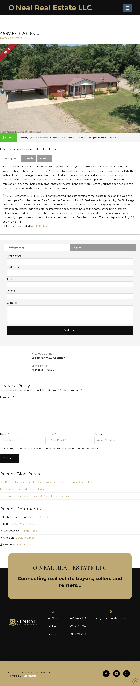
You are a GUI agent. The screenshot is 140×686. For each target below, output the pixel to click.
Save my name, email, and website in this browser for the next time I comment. (51, 448)
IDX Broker (40, 226)
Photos (44, 158)
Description (10, 158)
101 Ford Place (28, 530)
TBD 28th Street (24, 537)
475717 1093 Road (37, 517)
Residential (41, 137)
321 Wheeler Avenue (27, 524)
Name (4, 434)
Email (52, 434)
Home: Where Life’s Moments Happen (23, 489)
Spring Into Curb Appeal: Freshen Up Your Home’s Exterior (34, 496)
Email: (10, 278)
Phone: (11, 290)
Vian (62, 137)
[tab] (10, 158)
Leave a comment (11, 37)
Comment (7, 397)
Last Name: (14, 267)
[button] (127, 8)
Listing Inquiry (16, 247)
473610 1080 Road (23, 544)
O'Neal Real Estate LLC (50, 7)
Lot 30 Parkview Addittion (70, 356)
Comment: (13, 302)
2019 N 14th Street (70, 368)
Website (99, 434)
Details (29, 158)
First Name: (14, 255)
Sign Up (77, 247)
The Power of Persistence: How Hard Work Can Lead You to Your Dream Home (47, 482)
